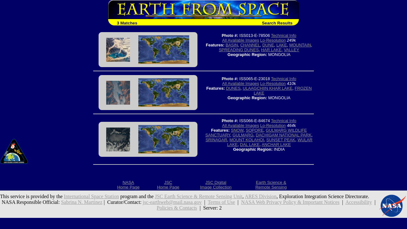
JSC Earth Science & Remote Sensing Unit (199, 196)
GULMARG (242, 135)
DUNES (233, 88)
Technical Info (283, 35)
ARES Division (261, 196)
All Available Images (240, 40)
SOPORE (255, 130)
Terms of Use (221, 202)
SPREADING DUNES (239, 49)
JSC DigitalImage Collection (215, 185)
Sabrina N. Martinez (81, 202)
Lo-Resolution (273, 40)
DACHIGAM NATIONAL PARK (283, 135)
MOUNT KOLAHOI (247, 139)
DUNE (268, 45)
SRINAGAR (216, 139)
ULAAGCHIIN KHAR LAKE (268, 88)
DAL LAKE (250, 144)
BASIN (231, 45)
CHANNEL (250, 45)
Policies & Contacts (177, 208)
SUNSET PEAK (280, 139)
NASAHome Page (128, 185)
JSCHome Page (168, 185)
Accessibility (358, 202)
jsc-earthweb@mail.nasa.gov (172, 202)
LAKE (281, 45)
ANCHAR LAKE (276, 144)
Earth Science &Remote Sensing (271, 185)
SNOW (237, 130)
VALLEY (291, 49)
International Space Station (91, 196)
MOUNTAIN (300, 45)
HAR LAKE (271, 49)
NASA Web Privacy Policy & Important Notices (290, 202)
